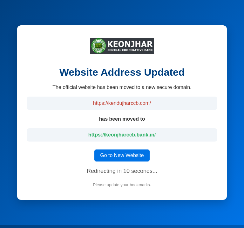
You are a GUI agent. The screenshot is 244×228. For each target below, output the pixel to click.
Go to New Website (122, 155)
